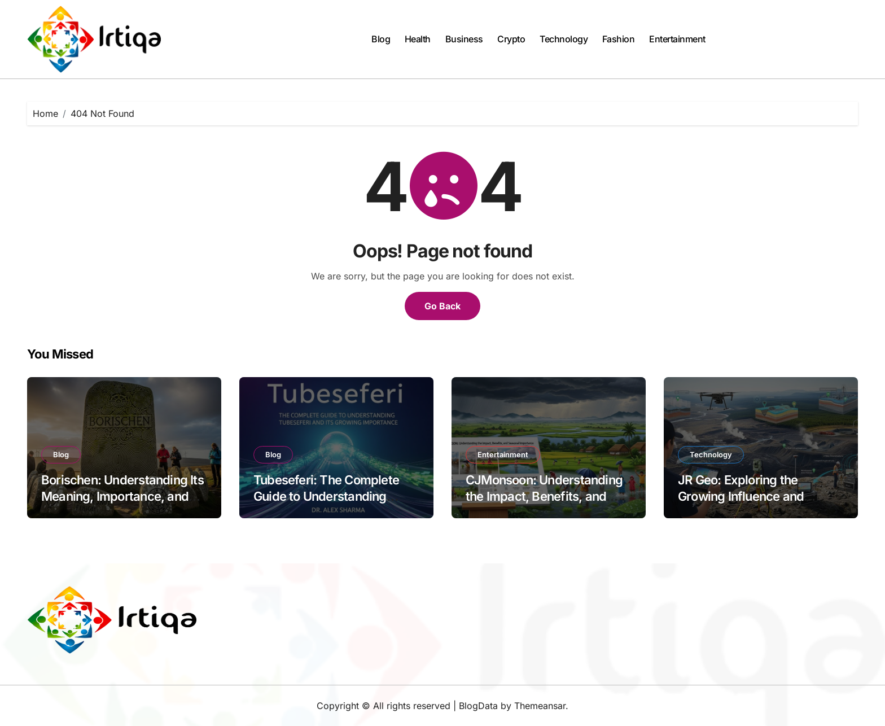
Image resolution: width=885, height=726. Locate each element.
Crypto (511, 39)
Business (464, 39)
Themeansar (540, 705)
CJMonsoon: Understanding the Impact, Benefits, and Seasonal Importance (544, 496)
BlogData (478, 705)
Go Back (442, 306)
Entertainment (677, 39)
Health (418, 39)
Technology (564, 39)
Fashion (618, 39)
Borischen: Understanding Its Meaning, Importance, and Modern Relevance (122, 496)
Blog (380, 39)
